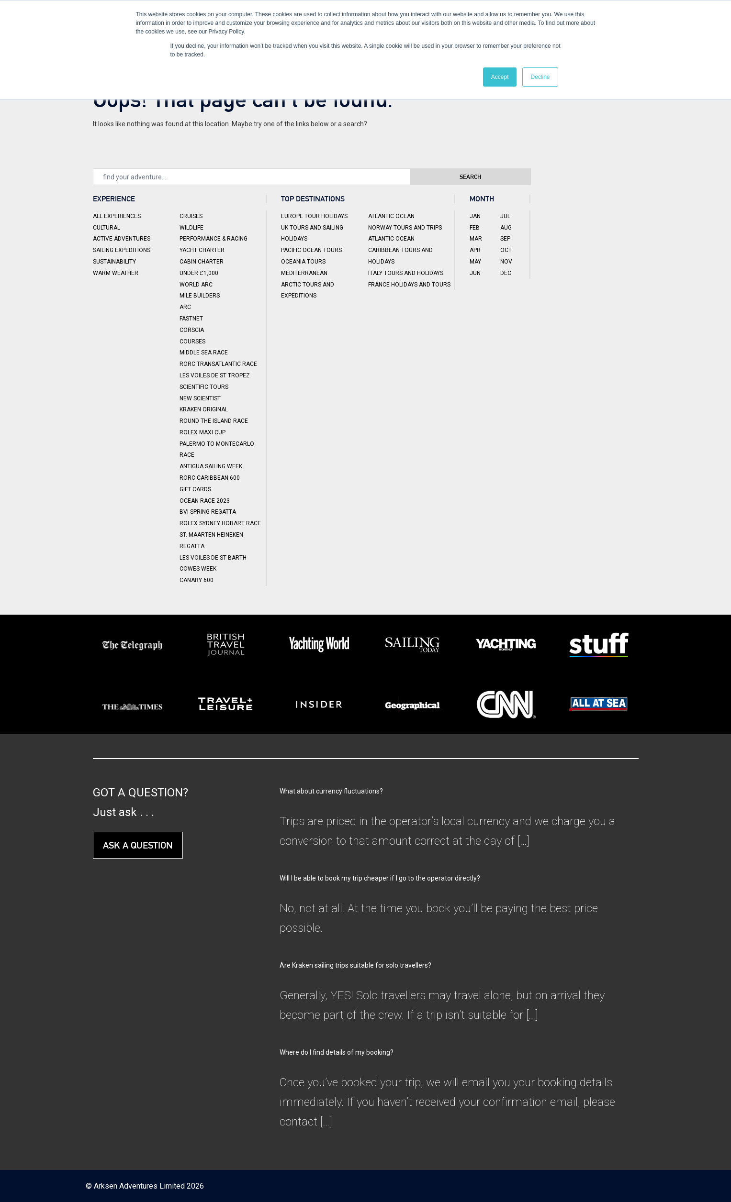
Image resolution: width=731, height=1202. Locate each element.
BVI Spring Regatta (208, 511)
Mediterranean (304, 273)
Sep (505, 238)
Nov (506, 261)
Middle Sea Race (204, 352)
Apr (475, 250)
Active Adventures (121, 238)
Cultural (106, 227)
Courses (192, 341)
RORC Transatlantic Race (218, 364)
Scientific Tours (204, 387)
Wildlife (191, 227)
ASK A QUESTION (138, 845)
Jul (505, 216)
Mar (476, 238)
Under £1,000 (199, 273)
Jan (475, 216)
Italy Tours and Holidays (405, 273)
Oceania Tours (303, 261)
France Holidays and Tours (409, 284)
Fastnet (191, 318)
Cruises (191, 216)
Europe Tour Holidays (314, 216)
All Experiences (117, 216)
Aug (506, 227)
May (475, 261)
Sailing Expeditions (121, 250)
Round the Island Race (214, 421)
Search (485, 176)
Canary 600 (197, 580)
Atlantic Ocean (391, 216)
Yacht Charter (202, 250)
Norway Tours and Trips (405, 227)
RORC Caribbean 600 (210, 477)
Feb (475, 227)
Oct (506, 250)
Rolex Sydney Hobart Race (220, 523)
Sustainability (114, 261)
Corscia (192, 330)
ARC (185, 307)
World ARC (196, 284)
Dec (505, 273)
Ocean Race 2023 (205, 500)
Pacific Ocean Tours (311, 250)
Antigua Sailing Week (211, 466)
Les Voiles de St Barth (213, 557)
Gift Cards (195, 489)
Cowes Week (198, 568)
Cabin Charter (202, 261)
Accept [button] (500, 77)
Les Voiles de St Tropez (215, 375)
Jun (475, 273)
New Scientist (200, 398)
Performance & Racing (213, 238)
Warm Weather (115, 273)
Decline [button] (540, 77)
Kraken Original (204, 409)
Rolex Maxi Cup (202, 432)
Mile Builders (200, 295)
